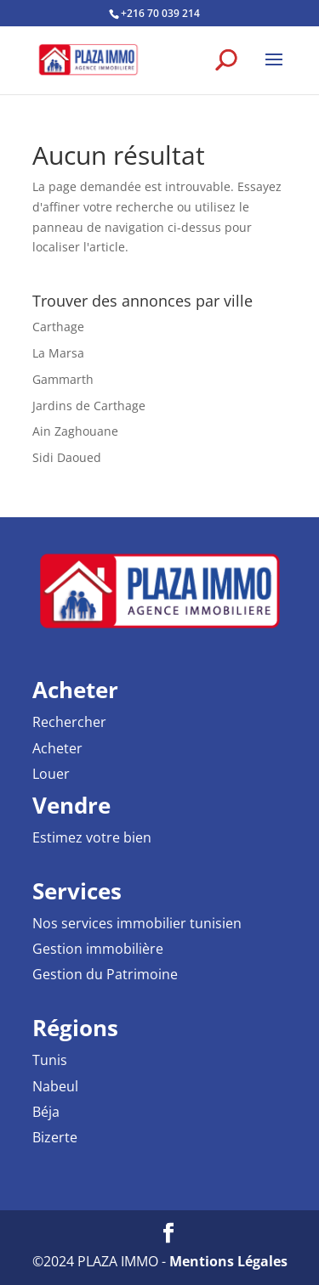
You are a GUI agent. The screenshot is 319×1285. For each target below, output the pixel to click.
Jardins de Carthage (88, 405)
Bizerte (54, 1137)
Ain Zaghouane (75, 431)
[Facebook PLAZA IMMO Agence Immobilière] (168, 1233)
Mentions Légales (228, 1261)
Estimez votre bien (91, 837)
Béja (46, 1111)
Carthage (58, 326)
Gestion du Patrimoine (105, 974)
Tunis (49, 1060)
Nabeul (55, 1086)
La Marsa (58, 353)
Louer (51, 773)
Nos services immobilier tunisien (137, 923)
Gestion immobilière (97, 948)
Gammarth (63, 379)
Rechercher (69, 722)
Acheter (57, 748)
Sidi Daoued (66, 457)
